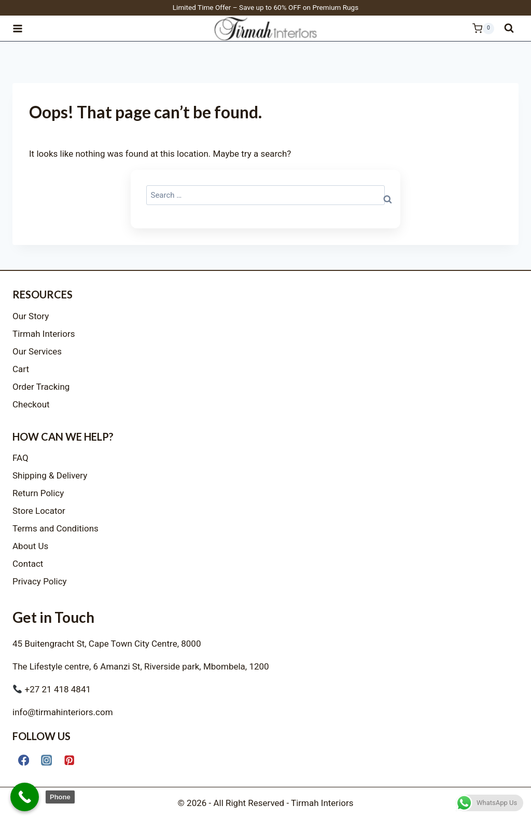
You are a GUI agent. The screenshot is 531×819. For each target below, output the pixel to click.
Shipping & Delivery (49, 475)
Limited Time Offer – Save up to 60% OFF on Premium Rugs (266, 7)
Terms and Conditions (55, 528)
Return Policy (38, 493)
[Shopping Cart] (478, 28)
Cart (20, 369)
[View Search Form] (509, 28)
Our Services (37, 351)
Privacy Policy (39, 581)
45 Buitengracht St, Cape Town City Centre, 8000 (106, 643)
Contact (27, 563)
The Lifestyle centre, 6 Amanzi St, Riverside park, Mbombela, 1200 (140, 666)
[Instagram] (46, 760)
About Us (30, 546)
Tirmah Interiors (43, 334)
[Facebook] (23, 760)
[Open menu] (22, 28)
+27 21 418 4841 (52, 689)
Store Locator (38, 511)
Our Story (30, 316)
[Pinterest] (69, 760)
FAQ (20, 458)
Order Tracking (40, 386)
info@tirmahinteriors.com (62, 712)
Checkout (31, 404)
